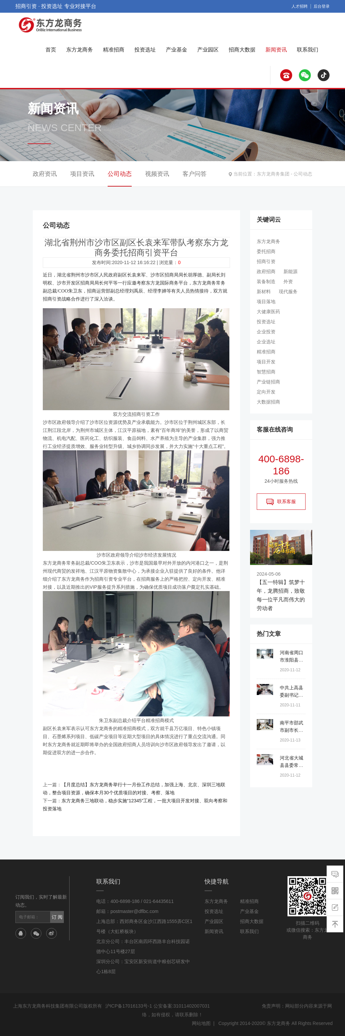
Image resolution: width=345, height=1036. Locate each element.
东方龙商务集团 (273, 174)
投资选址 (145, 49)
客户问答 (195, 173)
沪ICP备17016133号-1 (128, 1006)
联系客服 (281, 501)
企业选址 (266, 341)
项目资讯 (82, 173)
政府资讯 (45, 173)
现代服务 (288, 291)
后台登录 (322, 6)
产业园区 (208, 49)
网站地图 (201, 1023)
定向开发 (266, 391)
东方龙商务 (79, 49)
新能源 (290, 271)
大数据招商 (268, 402)
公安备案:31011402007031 (181, 1006)
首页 (50, 49)
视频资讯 (157, 173)
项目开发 (266, 361)
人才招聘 (300, 6)
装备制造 (266, 281)
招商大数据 (242, 49)
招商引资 (266, 261)
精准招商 (113, 49)
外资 (288, 281)
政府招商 (266, 271)
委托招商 (266, 251)
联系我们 (307, 49)
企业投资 (266, 331)
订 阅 (57, 917)
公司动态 (303, 174)
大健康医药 (268, 311)
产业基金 (176, 49)
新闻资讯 (276, 49)
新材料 (264, 291)
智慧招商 (266, 371)
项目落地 (266, 301)
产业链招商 (268, 381)
